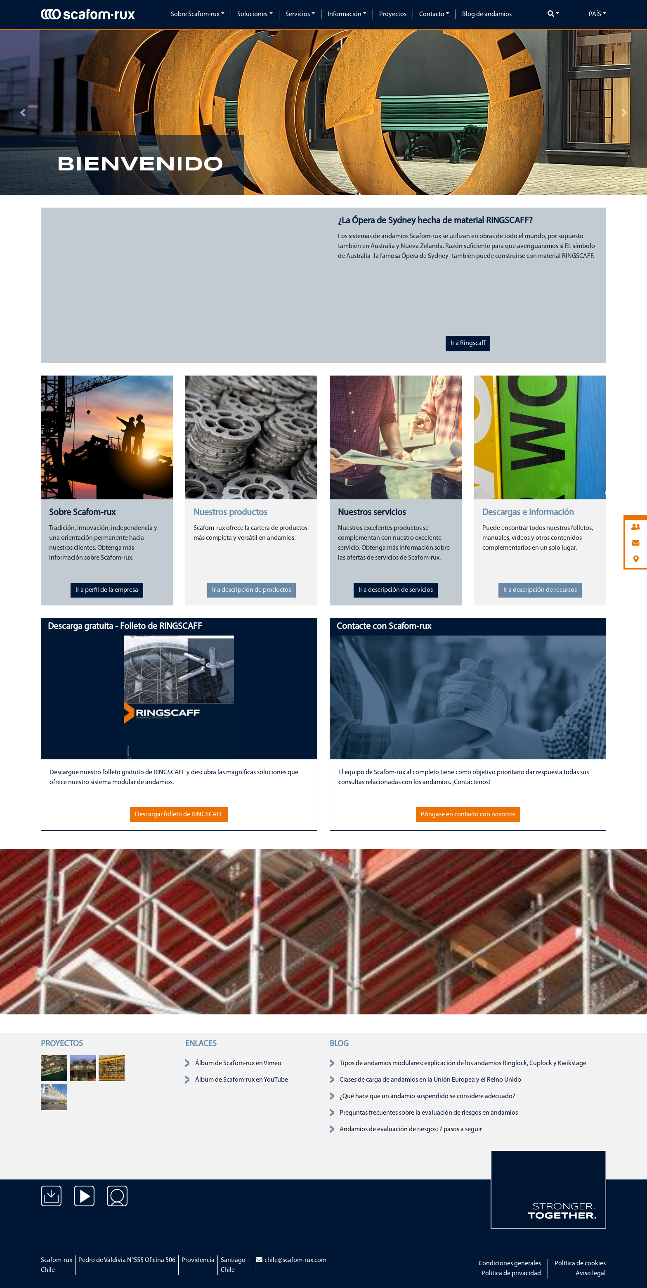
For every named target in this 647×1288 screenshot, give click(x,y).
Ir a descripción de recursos (540, 590)
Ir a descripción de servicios (396, 590)
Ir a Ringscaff (468, 343)
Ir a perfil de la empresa (107, 590)
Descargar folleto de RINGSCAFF (179, 814)
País (595, 14)
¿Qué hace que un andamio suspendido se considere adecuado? (427, 1096)
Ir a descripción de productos (251, 590)
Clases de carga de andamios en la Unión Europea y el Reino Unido (430, 1080)
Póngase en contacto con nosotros (468, 814)
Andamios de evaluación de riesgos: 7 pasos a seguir (411, 1129)
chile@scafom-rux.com (290, 1260)
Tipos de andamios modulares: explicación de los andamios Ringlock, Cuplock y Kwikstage (463, 1063)
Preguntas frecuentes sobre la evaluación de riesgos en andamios (429, 1113)
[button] (22, 112)
